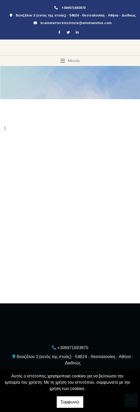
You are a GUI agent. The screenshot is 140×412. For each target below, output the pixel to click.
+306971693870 (73, 8)
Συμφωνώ (70, 402)
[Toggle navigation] (70, 60)
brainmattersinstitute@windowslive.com (76, 23)
